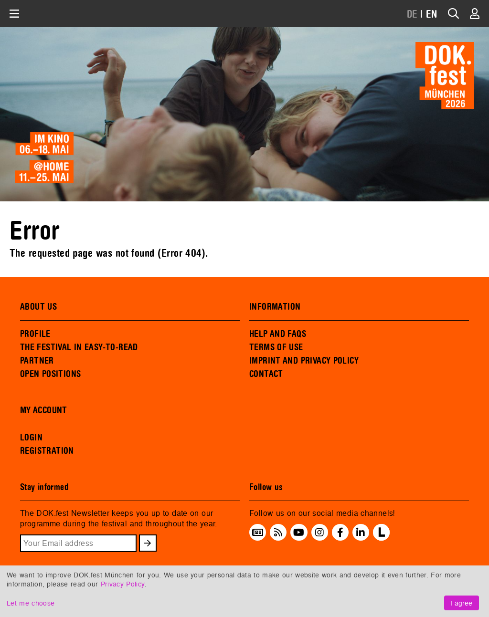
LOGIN (31, 437)
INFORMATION (274, 307)
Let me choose (30, 602)
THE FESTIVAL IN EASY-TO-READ (79, 347)
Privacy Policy (123, 583)
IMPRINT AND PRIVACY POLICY (304, 361)
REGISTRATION (47, 451)
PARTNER (37, 361)
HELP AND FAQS (277, 334)
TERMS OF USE (276, 347)
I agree (461, 602)
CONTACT (266, 374)
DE (412, 14)
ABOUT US (38, 307)
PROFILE (35, 334)
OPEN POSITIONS (50, 374)
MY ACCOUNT (43, 410)
